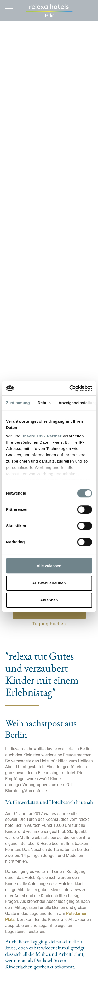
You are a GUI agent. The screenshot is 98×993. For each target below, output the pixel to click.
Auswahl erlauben (49, 583)
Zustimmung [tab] (18, 402)
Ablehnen (49, 600)
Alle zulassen (49, 565)
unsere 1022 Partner (42, 436)
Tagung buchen (49, 623)
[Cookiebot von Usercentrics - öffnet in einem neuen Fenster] (70, 388)
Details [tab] (44, 402)
